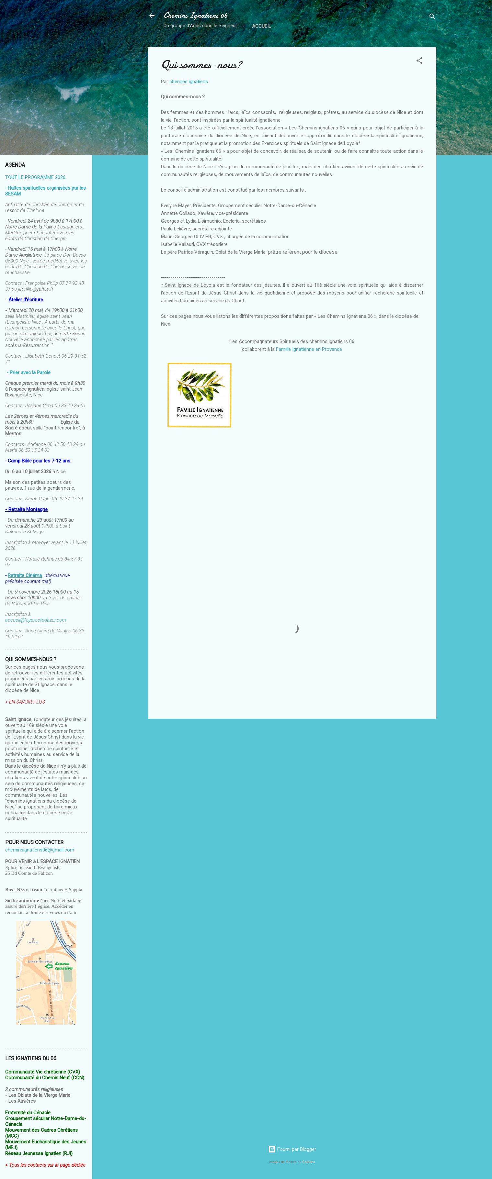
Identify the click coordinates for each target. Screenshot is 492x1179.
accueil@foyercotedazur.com (35, 620)
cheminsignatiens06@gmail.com (39, 850)
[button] (419, 62)
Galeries (308, 1162)
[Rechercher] (432, 18)
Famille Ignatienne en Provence (309, 349)
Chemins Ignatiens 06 (196, 15)
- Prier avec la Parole (28, 372)
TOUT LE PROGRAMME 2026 (35, 177)
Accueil (261, 26)
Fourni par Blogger (292, 1149)
